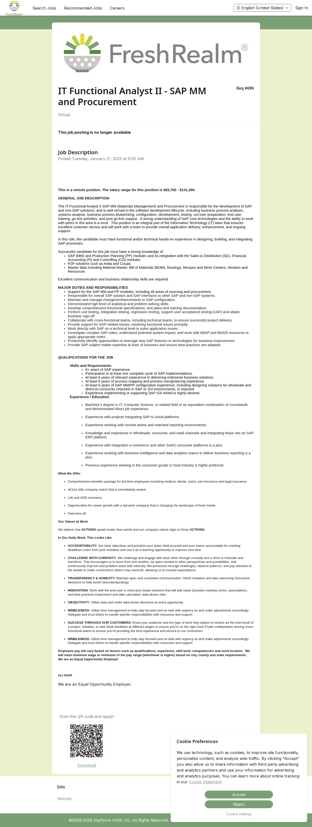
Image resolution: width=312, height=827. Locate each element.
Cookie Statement (205, 781)
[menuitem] (14, 8)
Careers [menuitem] (117, 8)
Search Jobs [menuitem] (44, 8)
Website (64, 798)
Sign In (301, 7)
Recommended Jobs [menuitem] (83, 8)
